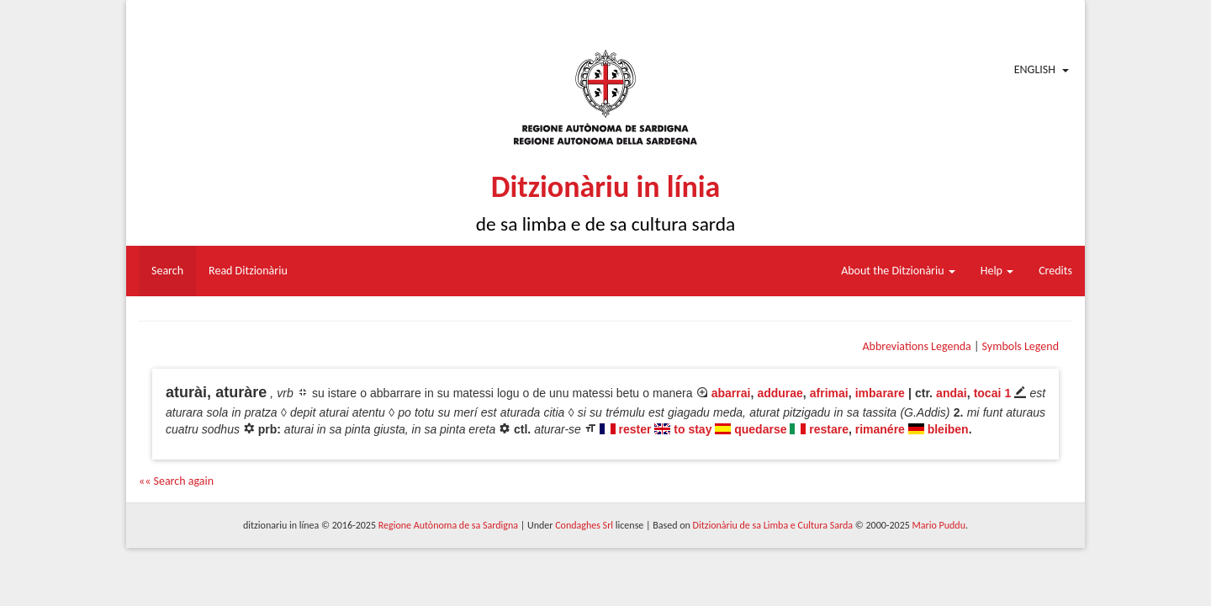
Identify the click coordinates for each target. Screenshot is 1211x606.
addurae (779, 393)
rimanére (880, 429)
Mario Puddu (938, 525)
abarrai (731, 393)
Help (997, 270)
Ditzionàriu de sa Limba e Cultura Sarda (773, 525)
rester (635, 429)
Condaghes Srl (584, 525)
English (1034, 69)
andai (951, 393)
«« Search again (176, 481)
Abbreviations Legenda (916, 346)
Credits (1055, 270)
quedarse (760, 429)
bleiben (948, 429)
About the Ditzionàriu (898, 270)
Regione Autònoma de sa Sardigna (448, 525)
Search (167, 270)
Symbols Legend (1020, 346)
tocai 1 (993, 393)
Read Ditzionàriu (248, 270)
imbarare (880, 393)
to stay (692, 429)
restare (829, 429)
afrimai (829, 393)
